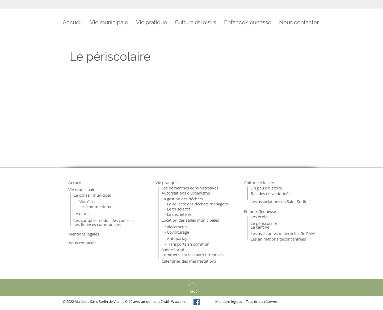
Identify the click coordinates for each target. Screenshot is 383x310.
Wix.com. (178, 301)
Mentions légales (229, 301)
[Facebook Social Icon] (196, 302)
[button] (109, 22)
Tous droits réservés (260, 301)
